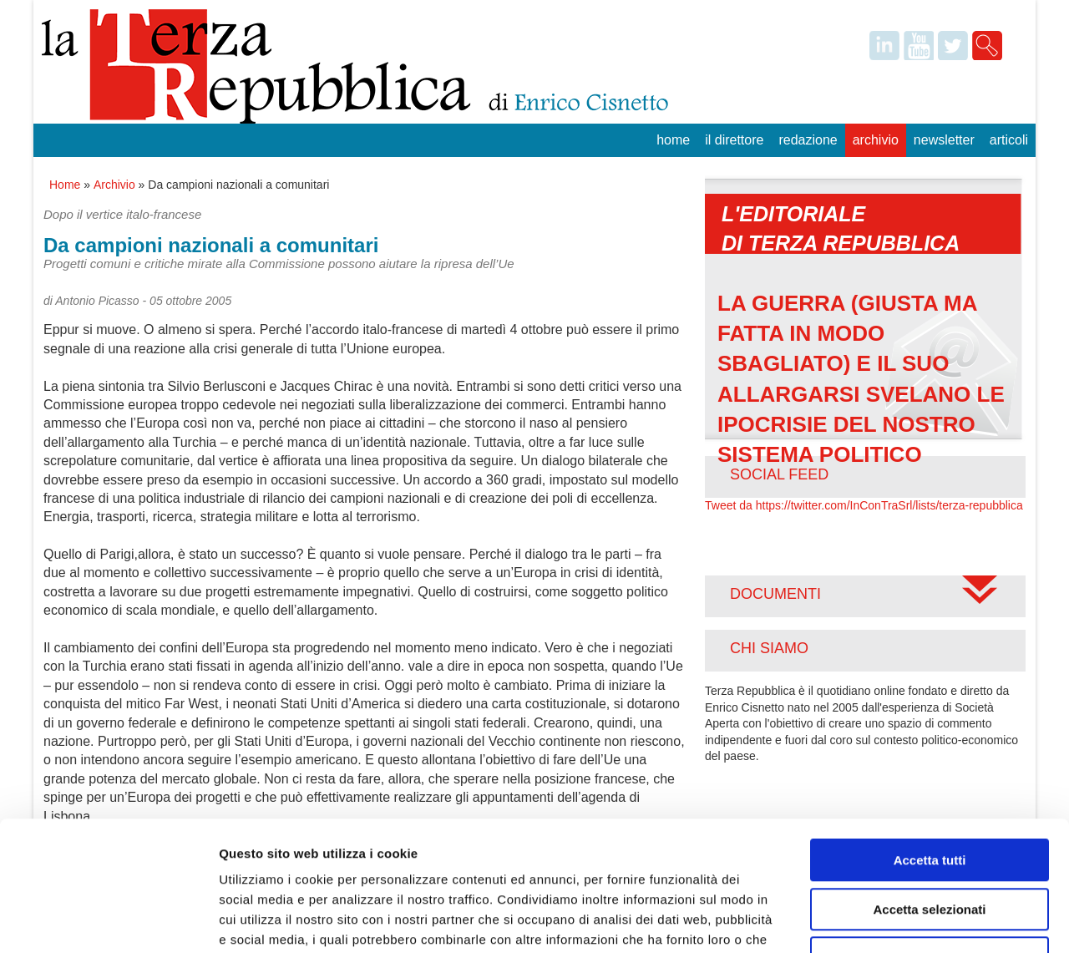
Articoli (1009, 140)
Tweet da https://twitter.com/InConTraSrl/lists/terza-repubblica (864, 505)
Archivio (876, 140)
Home (673, 140)
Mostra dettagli (878, 920)
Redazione (807, 140)
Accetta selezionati (929, 798)
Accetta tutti (930, 749)
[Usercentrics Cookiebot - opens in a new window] (108, 920)
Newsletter (944, 140)
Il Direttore (734, 140)
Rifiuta (930, 846)
